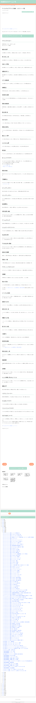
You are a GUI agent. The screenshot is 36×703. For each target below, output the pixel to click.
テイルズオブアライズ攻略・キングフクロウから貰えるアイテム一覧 (14, 616)
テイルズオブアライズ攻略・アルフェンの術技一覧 (11, 588)
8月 (3, 672)
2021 (3, 526)
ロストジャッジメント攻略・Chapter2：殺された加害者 (12, 578)
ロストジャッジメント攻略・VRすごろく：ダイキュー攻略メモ (13, 544)
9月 (3, 531)
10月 (4, 530)
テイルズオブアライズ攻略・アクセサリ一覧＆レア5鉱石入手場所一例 (14, 591)
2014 (3, 692)
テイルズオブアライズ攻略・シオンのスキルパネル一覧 (12, 609)
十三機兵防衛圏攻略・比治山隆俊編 (8, 667)
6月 (3, 675)
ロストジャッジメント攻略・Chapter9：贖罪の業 (11, 552)
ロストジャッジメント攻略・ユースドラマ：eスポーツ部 (12, 574)
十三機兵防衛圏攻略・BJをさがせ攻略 (9, 655)
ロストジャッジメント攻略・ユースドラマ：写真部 (11, 570)
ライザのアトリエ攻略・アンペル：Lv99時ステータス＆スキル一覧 (14, 666)
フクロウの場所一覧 (6, 165)
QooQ (19, 702)
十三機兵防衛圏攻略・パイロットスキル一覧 (10, 656)
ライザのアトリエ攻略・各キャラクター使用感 (10, 663)
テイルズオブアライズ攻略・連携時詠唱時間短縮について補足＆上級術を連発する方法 (17, 592)
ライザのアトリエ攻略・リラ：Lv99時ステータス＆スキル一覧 (13, 669)
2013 (3, 693)
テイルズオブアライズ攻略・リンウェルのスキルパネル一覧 (12, 608)
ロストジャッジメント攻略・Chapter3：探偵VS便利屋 (12, 577)
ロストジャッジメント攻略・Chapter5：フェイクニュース (12, 566)
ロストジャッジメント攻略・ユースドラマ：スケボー (11, 576)
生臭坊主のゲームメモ (8, 2)
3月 (3, 679)
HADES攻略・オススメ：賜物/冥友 (8, 641)
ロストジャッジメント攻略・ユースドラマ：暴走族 (11, 556)
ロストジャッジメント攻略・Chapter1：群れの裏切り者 (12, 580)
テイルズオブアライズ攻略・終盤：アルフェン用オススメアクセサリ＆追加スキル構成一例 (17, 598)
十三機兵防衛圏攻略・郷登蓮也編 (8, 662)
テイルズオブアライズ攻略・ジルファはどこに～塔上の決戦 (12, 634)
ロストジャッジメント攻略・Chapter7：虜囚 (10, 560)
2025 (3, 520)
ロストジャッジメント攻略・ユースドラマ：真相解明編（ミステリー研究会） (15, 553)
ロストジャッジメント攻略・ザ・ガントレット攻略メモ (12, 542)
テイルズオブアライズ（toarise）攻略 (27, 11)
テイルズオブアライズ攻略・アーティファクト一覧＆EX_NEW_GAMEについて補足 (16, 602)
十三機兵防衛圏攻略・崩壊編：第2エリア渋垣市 (10, 665)
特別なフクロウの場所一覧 (7, 166)
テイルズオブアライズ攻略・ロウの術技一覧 (10, 584)
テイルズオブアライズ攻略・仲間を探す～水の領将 (11, 627)
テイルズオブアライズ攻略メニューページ (10, 28)
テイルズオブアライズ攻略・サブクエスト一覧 (10, 620)
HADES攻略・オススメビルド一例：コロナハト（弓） (11, 644)
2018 (3, 686)
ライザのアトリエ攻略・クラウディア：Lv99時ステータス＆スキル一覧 (14, 670)
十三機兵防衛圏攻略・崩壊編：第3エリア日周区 (10, 659)
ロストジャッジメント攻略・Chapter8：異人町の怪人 (11, 555)
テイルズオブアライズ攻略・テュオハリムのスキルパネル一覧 (13, 605)
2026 (3, 519)
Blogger (19, 699)
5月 (3, 676)
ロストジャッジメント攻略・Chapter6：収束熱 (10, 562)
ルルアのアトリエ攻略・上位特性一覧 (9, 649)
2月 (3, 680)
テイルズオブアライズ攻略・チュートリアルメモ (11, 638)
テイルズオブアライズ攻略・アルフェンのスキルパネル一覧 (12, 610)
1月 (3, 682)
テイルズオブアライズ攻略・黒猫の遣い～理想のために (12, 631)
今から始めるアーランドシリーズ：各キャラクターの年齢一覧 (13, 645)
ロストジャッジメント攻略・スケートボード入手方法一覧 (12, 535)
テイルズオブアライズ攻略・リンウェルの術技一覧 (11, 585)
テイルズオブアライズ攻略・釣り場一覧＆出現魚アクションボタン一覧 (14, 613)
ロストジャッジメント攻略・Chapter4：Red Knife (11, 567)
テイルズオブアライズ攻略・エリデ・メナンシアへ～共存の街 (13, 633)
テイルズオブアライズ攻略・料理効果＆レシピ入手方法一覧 (12, 594)
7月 (3, 673)
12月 (4, 527)
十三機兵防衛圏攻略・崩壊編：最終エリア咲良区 (11, 658)
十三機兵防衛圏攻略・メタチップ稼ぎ (9, 651)
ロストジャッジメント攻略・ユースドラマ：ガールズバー (12, 569)
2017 (3, 688)
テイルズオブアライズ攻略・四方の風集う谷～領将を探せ (12, 630)
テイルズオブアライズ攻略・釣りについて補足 (10, 612)
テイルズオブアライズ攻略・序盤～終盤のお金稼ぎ (11, 601)
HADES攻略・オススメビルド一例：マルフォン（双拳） (12, 642)
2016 (3, 689)
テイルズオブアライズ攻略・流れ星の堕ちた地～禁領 (11, 624)
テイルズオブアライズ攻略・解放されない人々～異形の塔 (12, 626)
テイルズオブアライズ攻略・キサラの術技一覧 (10, 581)
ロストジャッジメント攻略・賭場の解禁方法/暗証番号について (13, 545)
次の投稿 (4, 464)
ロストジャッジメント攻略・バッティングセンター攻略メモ (12, 541)
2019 (3, 685)
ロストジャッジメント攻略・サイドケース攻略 (10, 563)
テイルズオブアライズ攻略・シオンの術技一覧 (10, 587)
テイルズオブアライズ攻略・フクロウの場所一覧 (11, 619)
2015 (3, 690)
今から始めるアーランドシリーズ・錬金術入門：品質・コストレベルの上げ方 (15, 648)
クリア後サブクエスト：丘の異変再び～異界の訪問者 (15, 287)
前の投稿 (31, 464)
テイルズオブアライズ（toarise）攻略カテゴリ (18, 468)
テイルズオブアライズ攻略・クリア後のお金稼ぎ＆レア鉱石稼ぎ (13, 599)
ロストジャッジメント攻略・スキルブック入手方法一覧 (12, 534)
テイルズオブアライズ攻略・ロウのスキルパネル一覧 (11, 606)
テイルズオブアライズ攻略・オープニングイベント (11, 637)
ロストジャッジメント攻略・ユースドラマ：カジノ (11, 573)
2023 (3, 523)
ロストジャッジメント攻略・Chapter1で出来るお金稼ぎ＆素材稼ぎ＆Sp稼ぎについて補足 (17, 595)
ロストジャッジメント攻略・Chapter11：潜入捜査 (11, 549)
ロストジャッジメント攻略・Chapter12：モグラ (11, 548)
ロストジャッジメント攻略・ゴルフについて (10, 538)
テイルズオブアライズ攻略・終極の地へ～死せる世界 (11, 623)
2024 (3, 522)
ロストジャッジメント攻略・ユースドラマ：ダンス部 (11, 559)
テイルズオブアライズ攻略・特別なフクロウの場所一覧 (12, 617)
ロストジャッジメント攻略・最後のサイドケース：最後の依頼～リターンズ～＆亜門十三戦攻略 (18, 537)
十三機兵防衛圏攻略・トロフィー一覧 (9, 652)
